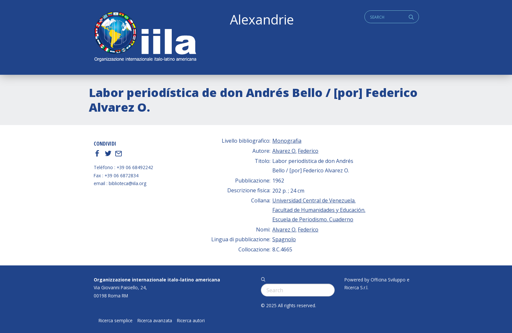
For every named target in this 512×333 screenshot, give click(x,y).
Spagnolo (284, 239)
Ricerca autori (191, 320)
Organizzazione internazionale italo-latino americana (157, 280)
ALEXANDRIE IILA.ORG (145, 37)
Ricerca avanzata (154, 320)
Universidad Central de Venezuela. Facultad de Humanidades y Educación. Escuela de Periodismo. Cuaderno (318, 210)
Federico (308, 150)
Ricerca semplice (116, 320)
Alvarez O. (284, 150)
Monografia (286, 140)
